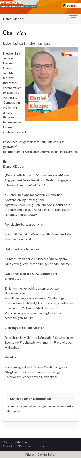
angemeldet (28, 406)
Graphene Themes (36, 446)
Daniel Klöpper (13, 19)
